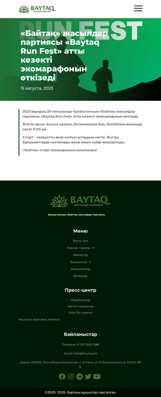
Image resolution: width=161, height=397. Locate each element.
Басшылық (80, 261)
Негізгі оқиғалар (80, 306)
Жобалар (80, 276)
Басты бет (80, 241)
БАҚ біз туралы (81, 312)
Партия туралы (80, 247)
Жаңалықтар (80, 269)
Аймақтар (80, 255)
